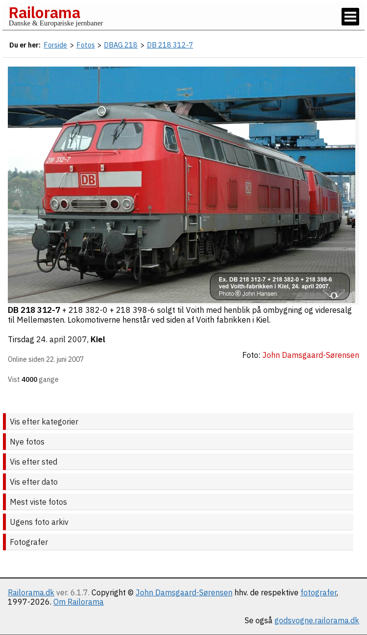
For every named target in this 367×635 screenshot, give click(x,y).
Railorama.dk (31, 592)
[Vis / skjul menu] (350, 16)
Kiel (98, 339)
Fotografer (29, 542)
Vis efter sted (33, 462)
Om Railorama (78, 602)
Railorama (44, 12)
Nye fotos (27, 442)
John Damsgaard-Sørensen (184, 592)
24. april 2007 (61, 339)
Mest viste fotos (38, 502)
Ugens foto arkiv (39, 522)
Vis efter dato (34, 482)
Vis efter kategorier (44, 421)
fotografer (318, 592)
